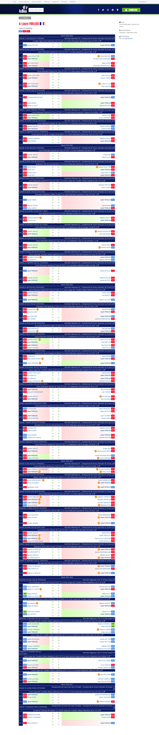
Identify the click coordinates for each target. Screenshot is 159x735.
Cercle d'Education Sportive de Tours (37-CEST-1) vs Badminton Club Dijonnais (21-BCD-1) (67, 387)
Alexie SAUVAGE (32, 606)
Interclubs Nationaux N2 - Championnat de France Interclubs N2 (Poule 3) (89, 38)
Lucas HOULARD (32, 515)
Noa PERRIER (31, 141)
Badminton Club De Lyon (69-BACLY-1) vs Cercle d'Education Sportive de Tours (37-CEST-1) (67, 164)
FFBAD (14, 2)
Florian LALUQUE (33, 665)
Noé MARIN (31, 603)
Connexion (131, 9)
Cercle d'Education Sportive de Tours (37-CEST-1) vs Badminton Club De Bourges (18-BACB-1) (67, 227)
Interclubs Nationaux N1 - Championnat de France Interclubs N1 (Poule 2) (89, 464)
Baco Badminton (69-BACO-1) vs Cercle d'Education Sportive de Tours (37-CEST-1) (67, 214)
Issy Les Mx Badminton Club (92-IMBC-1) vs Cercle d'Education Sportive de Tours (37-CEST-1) (67, 511)
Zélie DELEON (106, 75)
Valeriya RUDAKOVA (33, 381)
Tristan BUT (31, 356)
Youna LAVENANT (105, 118)
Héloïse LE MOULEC (34, 566)
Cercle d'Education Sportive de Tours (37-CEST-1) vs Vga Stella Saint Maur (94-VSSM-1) (67, 530)
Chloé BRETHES (105, 56)
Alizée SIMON (106, 418)
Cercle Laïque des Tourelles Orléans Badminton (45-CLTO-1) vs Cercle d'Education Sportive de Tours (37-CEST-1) (67, 254)
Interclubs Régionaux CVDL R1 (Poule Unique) (99, 580)
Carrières (72, 2)
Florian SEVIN (106, 293)
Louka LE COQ (106, 84)
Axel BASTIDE (31, 428)
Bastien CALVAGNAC (34, 717)
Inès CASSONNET (105, 234)
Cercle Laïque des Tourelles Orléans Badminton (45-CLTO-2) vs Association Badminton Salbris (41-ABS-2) (67, 670)
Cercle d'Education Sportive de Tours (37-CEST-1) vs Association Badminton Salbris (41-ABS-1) (67, 265)
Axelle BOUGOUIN (33, 624)
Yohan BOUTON (105, 339)
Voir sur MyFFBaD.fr (126, 38)
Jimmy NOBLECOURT (34, 480)
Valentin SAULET (32, 126)
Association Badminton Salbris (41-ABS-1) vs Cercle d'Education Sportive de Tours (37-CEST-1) (67, 194)
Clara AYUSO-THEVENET (103, 538)
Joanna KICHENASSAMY (103, 319)
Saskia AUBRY (31, 103)
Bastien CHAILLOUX (33, 373)
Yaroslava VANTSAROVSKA (102, 59)
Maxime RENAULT (33, 555)
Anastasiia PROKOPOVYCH (102, 66)
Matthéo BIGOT (32, 339)
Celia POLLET (106, 157)
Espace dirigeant (24, 2)
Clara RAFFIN (31, 614)
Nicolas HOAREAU (105, 469)
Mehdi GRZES (106, 533)
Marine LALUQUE (105, 300)
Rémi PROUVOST (33, 63)
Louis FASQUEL (105, 665)
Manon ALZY (106, 594)
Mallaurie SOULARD (33, 715)
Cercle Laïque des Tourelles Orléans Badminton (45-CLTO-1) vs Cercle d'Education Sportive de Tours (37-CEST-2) (67, 692)
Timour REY (107, 155)
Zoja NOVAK (31, 331)
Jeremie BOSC (31, 173)
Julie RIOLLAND (105, 674)
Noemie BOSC (106, 247)
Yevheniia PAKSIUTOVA (34, 97)
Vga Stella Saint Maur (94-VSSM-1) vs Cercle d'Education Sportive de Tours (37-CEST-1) (67, 563)
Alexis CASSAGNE (33, 587)
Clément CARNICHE (104, 679)
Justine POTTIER (32, 45)
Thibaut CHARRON (33, 629)
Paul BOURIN (106, 205)
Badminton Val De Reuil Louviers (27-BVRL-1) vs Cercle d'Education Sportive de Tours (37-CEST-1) (67, 547)
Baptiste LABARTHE (104, 497)
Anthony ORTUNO (105, 185)
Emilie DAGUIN (32, 594)
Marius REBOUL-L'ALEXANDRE (37, 469)
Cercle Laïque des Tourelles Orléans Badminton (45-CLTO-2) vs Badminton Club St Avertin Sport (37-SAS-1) (67, 635)
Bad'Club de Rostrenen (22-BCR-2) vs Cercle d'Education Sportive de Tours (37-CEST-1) (66, 93)
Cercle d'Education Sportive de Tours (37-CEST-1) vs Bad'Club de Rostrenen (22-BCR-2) (66, 123)
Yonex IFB (46, 2)
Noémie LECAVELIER (34, 549)
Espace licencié (36, 2)
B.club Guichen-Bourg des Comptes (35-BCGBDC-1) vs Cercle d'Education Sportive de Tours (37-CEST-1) (67, 134)
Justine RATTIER (105, 639)
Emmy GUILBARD (33, 483)
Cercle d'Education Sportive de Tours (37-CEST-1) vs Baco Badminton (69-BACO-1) (67, 150)
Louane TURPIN (105, 78)
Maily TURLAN (32, 517)
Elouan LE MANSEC (33, 138)
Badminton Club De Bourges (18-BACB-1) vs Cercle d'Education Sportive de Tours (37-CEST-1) (67, 353)
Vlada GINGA (106, 472)
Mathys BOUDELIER (104, 231)
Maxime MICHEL (32, 205)
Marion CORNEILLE (104, 624)
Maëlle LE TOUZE (33, 589)
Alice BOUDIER (32, 312)
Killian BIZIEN (106, 63)
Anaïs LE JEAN (106, 187)
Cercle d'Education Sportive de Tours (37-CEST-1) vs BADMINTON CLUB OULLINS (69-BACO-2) (67, 337)
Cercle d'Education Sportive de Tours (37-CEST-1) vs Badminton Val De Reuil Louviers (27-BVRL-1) (67, 466)
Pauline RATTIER (105, 642)
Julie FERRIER (31, 319)
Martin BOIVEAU (105, 126)
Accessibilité (142, 2)
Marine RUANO (32, 505)
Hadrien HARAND (33, 218)
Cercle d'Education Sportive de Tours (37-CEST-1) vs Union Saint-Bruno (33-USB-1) (67, 494)
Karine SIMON (32, 200)
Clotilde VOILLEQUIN (34, 437)
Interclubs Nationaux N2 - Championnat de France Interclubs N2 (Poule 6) (89, 148)
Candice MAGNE (32, 523)
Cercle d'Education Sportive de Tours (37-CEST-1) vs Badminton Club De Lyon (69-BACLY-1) (67, 241)
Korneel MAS (31, 309)
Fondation (55, 2)
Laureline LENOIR (33, 257)
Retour (25, 18)
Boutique (64, 2)
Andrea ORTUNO (105, 105)
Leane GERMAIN (32, 363)
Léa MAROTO (31, 260)
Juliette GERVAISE (105, 701)
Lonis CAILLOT (106, 173)
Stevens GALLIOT (105, 587)
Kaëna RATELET (105, 271)
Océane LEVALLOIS (104, 667)
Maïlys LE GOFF (32, 105)
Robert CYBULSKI (33, 497)
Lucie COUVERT (105, 416)
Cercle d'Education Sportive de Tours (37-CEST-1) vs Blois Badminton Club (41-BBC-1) (67, 52)
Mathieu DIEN (106, 646)
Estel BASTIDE (106, 342)
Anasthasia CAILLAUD (103, 649)
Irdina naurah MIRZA (34, 359)
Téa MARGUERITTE (33, 552)
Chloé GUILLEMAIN (33, 612)
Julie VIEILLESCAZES (104, 681)
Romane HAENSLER (104, 499)
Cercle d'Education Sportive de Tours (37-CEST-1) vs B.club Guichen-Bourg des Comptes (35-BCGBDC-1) (67, 112)
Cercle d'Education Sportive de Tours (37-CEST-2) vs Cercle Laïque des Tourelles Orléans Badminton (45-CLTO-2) (67, 582)
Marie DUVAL (31, 167)
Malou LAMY (106, 115)
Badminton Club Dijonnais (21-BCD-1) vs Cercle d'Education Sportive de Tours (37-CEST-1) (67, 306)
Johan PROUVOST (33, 329)
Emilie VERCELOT (105, 535)
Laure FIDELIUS (105, 45)
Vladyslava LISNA (32, 487)
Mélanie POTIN (106, 505)
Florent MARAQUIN (104, 480)
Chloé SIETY (31, 169)
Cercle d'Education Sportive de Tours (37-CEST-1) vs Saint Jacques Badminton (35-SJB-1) (67, 71)
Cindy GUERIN (31, 430)
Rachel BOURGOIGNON (103, 455)
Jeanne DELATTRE (33, 56)
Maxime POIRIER (105, 629)
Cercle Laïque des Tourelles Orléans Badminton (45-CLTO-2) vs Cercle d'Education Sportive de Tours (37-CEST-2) (67, 621)
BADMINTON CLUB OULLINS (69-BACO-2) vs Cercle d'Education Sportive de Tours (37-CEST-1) (67, 425)
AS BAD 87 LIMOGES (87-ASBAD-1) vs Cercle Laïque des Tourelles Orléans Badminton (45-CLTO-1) (67, 710)
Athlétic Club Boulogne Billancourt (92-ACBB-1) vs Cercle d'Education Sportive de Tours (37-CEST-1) (67, 477)
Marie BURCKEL (32, 723)
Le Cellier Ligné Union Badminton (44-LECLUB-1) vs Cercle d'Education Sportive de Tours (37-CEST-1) (67, 41)
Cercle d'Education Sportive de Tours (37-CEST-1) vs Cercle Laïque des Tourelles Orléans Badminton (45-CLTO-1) (67, 181)
